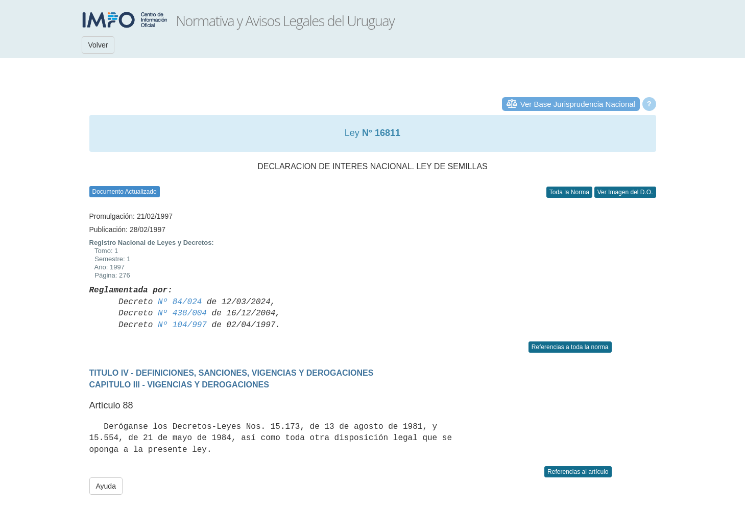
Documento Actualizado (124, 191)
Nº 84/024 (180, 302)
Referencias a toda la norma (570, 347)
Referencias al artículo (577, 471)
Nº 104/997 (182, 325)
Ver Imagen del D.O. (625, 192)
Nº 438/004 (182, 313)
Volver (98, 45)
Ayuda (106, 486)
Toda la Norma (569, 192)
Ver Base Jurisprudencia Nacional (577, 104)
